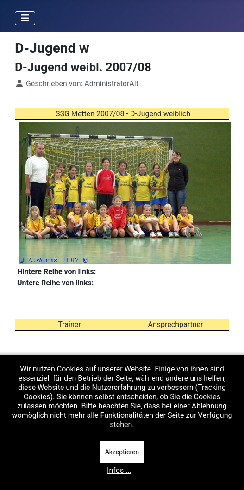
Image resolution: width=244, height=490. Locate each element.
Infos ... (119, 470)
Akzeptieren (122, 452)
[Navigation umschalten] (25, 18)
